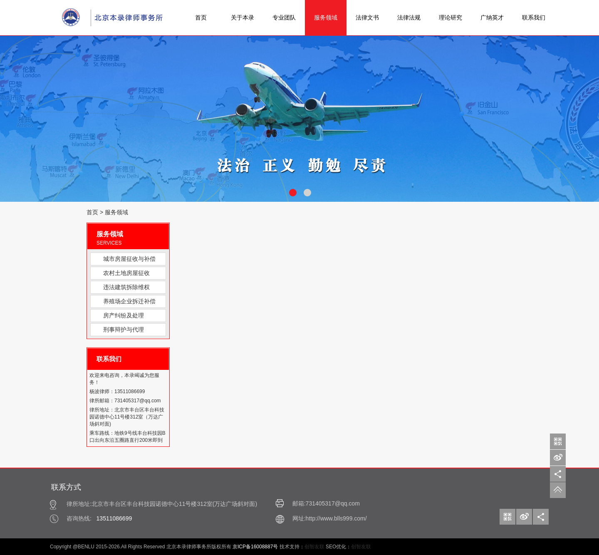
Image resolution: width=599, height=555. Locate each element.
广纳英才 (492, 17)
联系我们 (533, 17)
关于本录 (242, 17)
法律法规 (409, 17)
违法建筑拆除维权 (126, 287)
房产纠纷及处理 (123, 315)
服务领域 (325, 17)
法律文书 (367, 17)
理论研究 (450, 17)
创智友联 (314, 547)
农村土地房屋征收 (126, 273)
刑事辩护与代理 (123, 329)
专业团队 (284, 17)
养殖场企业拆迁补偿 (129, 301)
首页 (201, 17)
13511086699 (114, 518)
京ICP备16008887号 (255, 547)
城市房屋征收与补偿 (129, 258)
